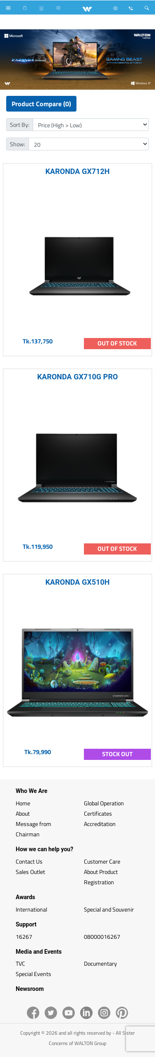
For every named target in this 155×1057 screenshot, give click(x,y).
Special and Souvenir (109, 909)
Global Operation (104, 803)
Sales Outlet (30, 871)
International (31, 909)
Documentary (100, 963)
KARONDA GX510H (77, 582)
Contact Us (29, 861)
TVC (20, 963)
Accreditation (100, 823)
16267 (24, 936)
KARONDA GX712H (77, 171)
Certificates (98, 813)
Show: (17, 144)
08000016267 (102, 936)
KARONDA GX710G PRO (77, 376)
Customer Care (102, 861)
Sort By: (19, 124)
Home (23, 803)
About (23, 813)
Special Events (33, 973)
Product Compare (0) (41, 104)
